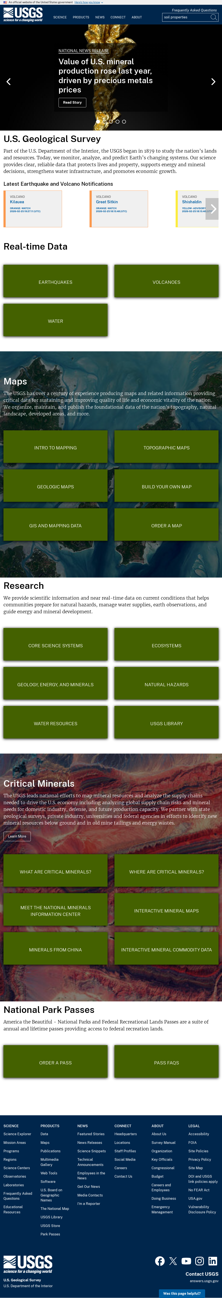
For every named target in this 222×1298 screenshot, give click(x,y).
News (99, 17)
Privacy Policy (199, 1160)
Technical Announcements (90, 1162)
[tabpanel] (111, 77)
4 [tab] (117, 122)
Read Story (72, 102)
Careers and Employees (161, 1187)
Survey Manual (164, 1143)
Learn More (17, 836)
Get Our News (88, 1187)
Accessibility (198, 1134)
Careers (120, 1168)
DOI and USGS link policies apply (203, 1179)
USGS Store (50, 1226)
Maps (45, 1143)
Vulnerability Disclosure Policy (202, 1209)
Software (48, 1182)
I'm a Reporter (88, 1204)
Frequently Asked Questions (194, 10)
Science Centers (16, 1168)
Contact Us (123, 1176)
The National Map (55, 1209)
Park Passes (50, 1234)
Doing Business (164, 1198)
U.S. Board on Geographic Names (51, 1195)
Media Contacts (90, 1195)
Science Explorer (17, 1134)
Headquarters (125, 1134)
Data (44, 1134)
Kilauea (17, 202)
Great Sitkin (107, 202)
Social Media (124, 1160)
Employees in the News (91, 1175)
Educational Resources (13, 1209)
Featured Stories (90, 1134)
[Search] (214, 17)
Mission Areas (14, 1143)
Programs (11, 1151)
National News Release (84, 50)
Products (81, 17)
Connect (118, 17)
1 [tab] (98, 122)
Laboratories (13, 1185)
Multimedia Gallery (50, 1162)
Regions (9, 1160)
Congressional (163, 1168)
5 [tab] (124, 122)
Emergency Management (162, 1209)
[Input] (190, 17)
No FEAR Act (198, 1190)
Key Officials (162, 1160)
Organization (162, 1151)
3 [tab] (111, 122)
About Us (159, 1134)
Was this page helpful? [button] (182, 1294)
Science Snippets (91, 1151)
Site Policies (198, 1151)
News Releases (89, 1143)
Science (60, 17)
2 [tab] (104, 122)
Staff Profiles (125, 1151)
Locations (122, 1143)
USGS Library (52, 1217)
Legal (194, 1126)
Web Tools (49, 1173)
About (137, 17)
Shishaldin (192, 202)
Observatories (14, 1176)
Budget (157, 1176)
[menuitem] (60, 14)
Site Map (195, 1168)
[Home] (22, 21)
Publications (50, 1151)
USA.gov (195, 1198)
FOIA (192, 1143)
